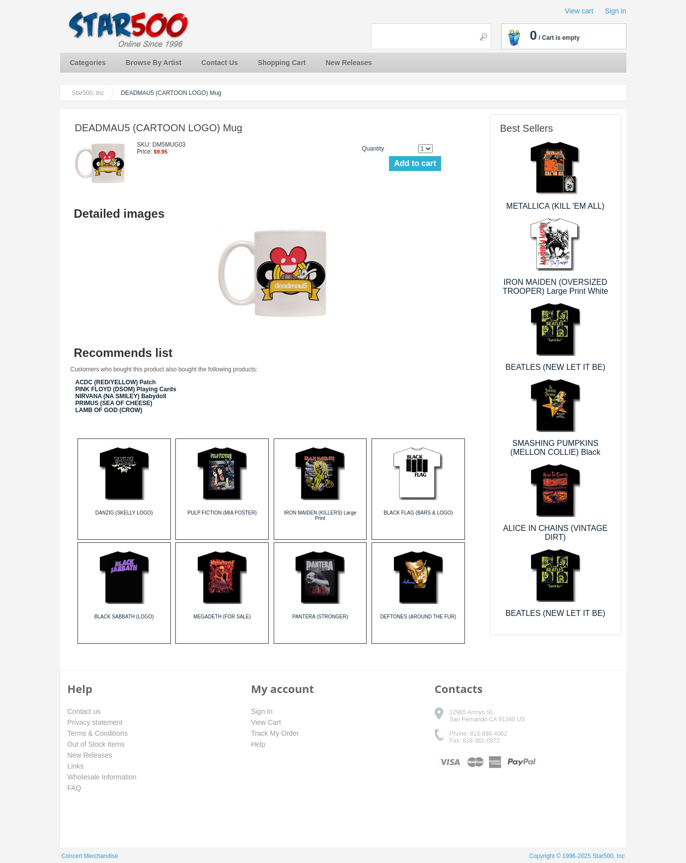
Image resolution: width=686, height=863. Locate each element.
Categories (88, 63)
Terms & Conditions (98, 733)
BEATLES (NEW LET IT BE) (556, 367)
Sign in (615, 11)
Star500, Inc (88, 92)
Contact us (84, 711)
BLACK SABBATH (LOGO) (124, 616)
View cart (579, 11)
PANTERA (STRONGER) (320, 616)
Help (258, 744)
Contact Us (219, 63)
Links (76, 766)
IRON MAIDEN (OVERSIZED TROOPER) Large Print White (556, 286)
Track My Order (275, 733)
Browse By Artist (153, 63)
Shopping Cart (281, 63)
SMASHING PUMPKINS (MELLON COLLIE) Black (555, 447)
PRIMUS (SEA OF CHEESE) (114, 403)
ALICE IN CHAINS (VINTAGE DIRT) (555, 532)
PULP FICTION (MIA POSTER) (221, 513)
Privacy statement (95, 722)
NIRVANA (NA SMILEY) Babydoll (121, 396)
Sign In (262, 711)
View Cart (266, 722)
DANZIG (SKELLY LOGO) (124, 513)
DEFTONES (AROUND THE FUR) (418, 616)
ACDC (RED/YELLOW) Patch (116, 382)
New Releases (349, 63)
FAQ (74, 788)
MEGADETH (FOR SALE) (222, 616)
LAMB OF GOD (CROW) (109, 410)
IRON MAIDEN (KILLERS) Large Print (320, 515)
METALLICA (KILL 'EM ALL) (555, 206)
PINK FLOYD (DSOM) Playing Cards (126, 389)
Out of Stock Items (96, 744)
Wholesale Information (102, 777)
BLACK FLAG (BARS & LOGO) (418, 513)
